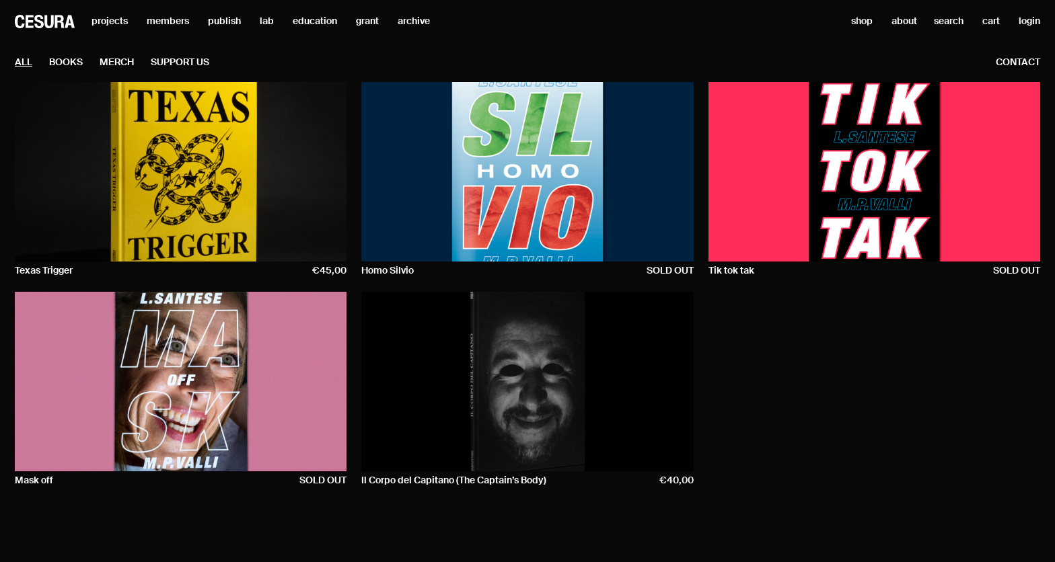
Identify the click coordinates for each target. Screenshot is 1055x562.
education (315, 21)
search (948, 21)
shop (862, 21)
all (23, 62)
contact (1018, 62)
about (904, 21)
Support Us (180, 62)
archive (414, 21)
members (168, 21)
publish (224, 21)
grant (367, 21)
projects (110, 21)
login (1029, 21)
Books (66, 62)
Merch (117, 62)
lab (267, 21)
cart (991, 21)
